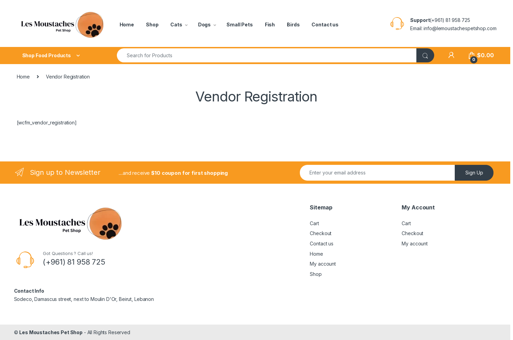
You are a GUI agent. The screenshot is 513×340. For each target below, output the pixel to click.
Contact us (325, 24)
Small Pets (240, 24)
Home (127, 24)
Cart (314, 223)
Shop (152, 24)
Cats (176, 24)
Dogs (204, 24)
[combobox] (267, 55)
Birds (293, 24)
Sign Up (474, 172)
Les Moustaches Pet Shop (51, 332)
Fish (270, 24)
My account (323, 264)
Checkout (320, 233)
